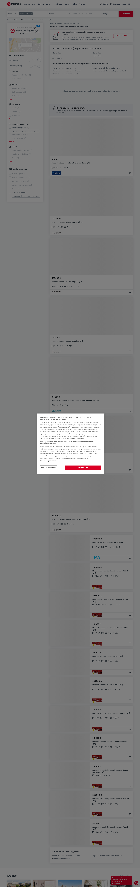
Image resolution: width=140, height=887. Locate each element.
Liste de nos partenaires (48, 461)
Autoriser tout (83, 467)
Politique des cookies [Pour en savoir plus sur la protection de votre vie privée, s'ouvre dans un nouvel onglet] (77, 438)
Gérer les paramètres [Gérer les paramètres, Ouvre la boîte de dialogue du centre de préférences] (48, 467)
